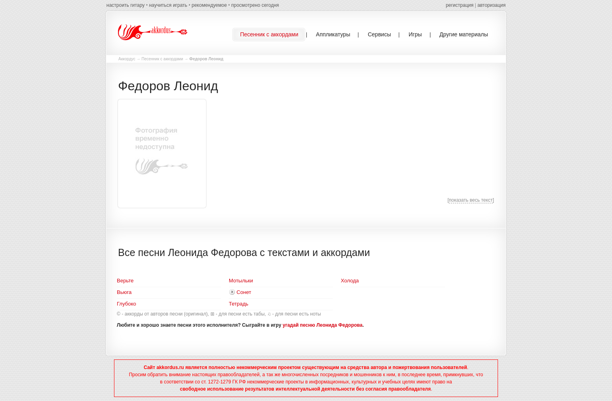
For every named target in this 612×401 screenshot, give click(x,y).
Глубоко (126, 304)
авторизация (492, 5)
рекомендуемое (209, 5)
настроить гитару (125, 5)
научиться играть (168, 5)
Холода (350, 281)
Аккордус (126, 59)
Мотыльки (241, 281)
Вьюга (124, 292)
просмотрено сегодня (255, 5)
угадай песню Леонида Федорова (323, 325)
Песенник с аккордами (162, 59)
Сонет (243, 292)
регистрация (459, 5)
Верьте (125, 281)
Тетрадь (238, 304)
